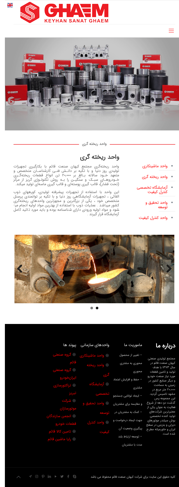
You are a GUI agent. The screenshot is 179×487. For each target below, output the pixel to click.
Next (15, 273)
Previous (162, 273)
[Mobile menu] (166, 31)
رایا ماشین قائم (54, 439)
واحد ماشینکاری (150, 166)
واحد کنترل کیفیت (148, 218)
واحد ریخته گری (150, 177)
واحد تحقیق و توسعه (152, 205)
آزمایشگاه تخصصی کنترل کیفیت (147, 189)
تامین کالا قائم (55, 431)
